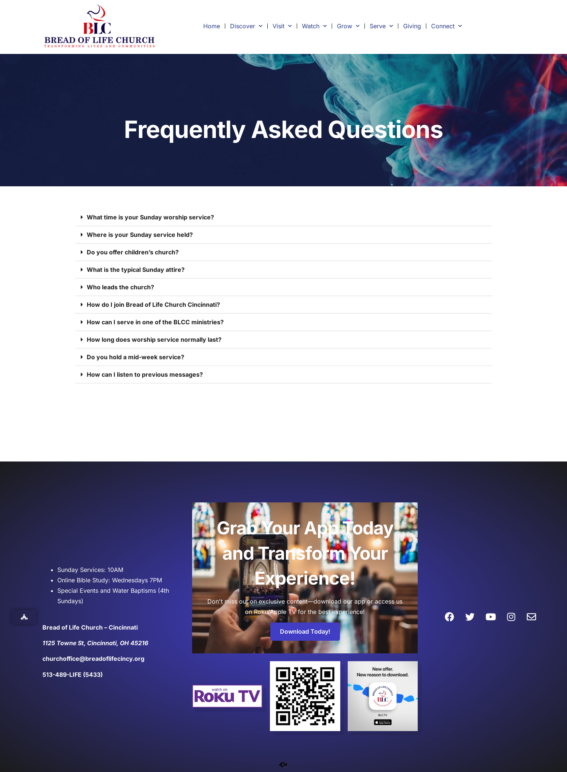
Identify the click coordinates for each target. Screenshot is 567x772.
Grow (348, 26)
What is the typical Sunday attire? (136, 269)
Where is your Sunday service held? (140, 234)
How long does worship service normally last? (154, 339)
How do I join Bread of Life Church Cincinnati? (153, 304)
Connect (446, 26)
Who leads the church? (120, 287)
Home (211, 26)
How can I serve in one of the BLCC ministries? (155, 322)
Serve (381, 26)
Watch (314, 26)
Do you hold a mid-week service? (135, 357)
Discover (246, 26)
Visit (282, 26)
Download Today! (305, 631)
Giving (412, 26)
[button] (283, 217)
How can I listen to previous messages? (145, 374)
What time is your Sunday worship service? (150, 217)
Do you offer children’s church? (133, 252)
